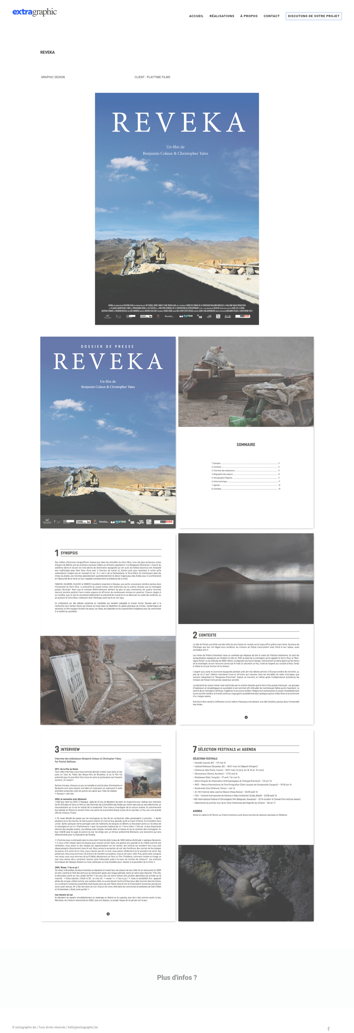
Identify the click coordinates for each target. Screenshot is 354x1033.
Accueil (196, 16)
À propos (249, 16)
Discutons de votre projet (314, 16)
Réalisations (222, 16)
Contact (272, 16)
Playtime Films (158, 84)
